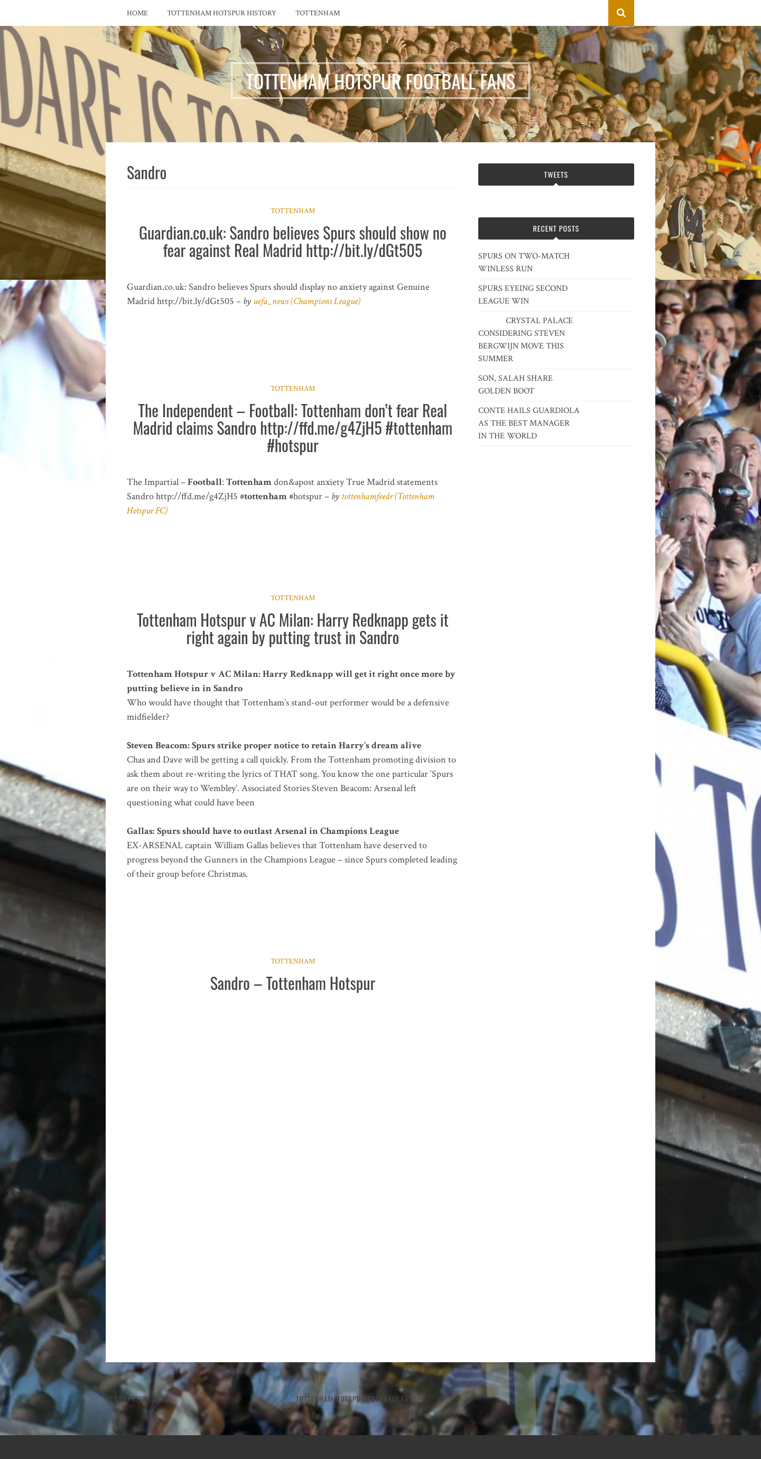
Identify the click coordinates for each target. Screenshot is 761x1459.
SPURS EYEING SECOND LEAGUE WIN (523, 295)
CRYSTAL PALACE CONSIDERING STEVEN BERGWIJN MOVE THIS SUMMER (525, 339)
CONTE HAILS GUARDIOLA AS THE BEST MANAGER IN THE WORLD (529, 423)
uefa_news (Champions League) (306, 301)
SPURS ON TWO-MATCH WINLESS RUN (524, 262)
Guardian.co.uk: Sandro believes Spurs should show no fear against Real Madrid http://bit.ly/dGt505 (293, 241)
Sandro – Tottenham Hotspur (292, 983)
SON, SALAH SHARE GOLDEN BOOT (515, 385)
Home (137, 13)
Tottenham (317, 13)
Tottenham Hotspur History (221, 13)
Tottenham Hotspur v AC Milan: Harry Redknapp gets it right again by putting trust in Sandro (293, 628)
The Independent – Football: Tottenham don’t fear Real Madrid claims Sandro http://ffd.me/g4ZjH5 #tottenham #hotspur (292, 427)
